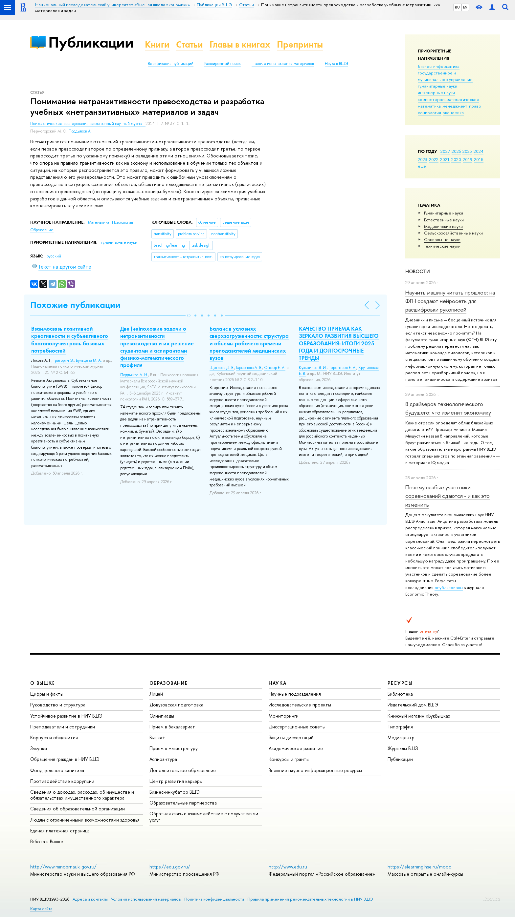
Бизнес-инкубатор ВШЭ (174, 792)
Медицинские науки (443, 226)
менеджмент (454, 106)
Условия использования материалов (146, 899)
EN (465, 7)
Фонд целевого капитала (57, 770)
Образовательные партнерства (183, 803)
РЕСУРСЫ (400, 683)
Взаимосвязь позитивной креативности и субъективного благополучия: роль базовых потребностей (69, 339)
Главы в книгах (240, 44)
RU (457, 7)
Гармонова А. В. (249, 367)
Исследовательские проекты (300, 705)
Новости (417, 271)
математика (429, 106)
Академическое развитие (296, 748)
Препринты (300, 44)
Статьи (189, 44)
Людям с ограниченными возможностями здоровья (85, 820)
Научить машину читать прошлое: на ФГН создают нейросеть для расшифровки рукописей (450, 301)
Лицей (156, 694)
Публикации (90, 42)
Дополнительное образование (182, 770)
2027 (445, 151)
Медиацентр (401, 737)
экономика (453, 112)
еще (422, 166)
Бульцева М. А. (89, 360)
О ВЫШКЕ (42, 683)
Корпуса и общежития (54, 737)
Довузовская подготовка (176, 705)
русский (54, 256)
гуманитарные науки (437, 86)
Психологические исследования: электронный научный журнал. (88, 123)
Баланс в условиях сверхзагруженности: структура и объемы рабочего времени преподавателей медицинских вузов (249, 343)
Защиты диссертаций (291, 737)
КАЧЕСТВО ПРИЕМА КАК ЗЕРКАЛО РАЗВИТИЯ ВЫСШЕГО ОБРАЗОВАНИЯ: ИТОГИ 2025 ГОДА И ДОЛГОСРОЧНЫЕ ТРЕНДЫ (339, 343)
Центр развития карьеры (176, 781)
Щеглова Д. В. (222, 367)
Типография (400, 726)
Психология (122, 222)
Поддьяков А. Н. (83, 131)
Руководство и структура (57, 705)
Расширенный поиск (222, 63)
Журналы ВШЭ (403, 748)
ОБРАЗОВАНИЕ (168, 683)
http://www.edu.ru (288, 867)
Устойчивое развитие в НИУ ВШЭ (66, 716)
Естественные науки (444, 220)
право (475, 106)
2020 (456, 159)
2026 (456, 151)
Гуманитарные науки (443, 213)
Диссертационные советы (297, 726)
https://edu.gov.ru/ (169, 867)
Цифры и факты (46, 694)
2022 (433, 159)
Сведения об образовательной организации (77, 808)
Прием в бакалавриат (172, 726)
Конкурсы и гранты (289, 759)
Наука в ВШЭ (336, 63)
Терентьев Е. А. (342, 367)
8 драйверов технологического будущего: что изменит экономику (448, 408)
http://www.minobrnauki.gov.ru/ (63, 867)
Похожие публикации (75, 305)
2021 (445, 159)
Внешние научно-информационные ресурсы (315, 770)
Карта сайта (41, 908)
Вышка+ (157, 737)
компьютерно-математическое (448, 99)
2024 (478, 151)
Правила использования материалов (283, 63)
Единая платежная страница (60, 830)
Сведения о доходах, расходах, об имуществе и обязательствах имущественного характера (82, 795)
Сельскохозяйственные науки (453, 233)
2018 (478, 159)
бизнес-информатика (438, 66)
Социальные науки (442, 239)
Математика (99, 222)
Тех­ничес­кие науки (442, 246)
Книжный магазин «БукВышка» (419, 716)
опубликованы (449, 587)
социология (429, 112)
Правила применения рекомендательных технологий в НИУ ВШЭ (310, 899)
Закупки (38, 748)
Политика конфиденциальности (214, 899)
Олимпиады (161, 716)
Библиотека (400, 694)
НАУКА (278, 683)
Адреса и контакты (90, 899)
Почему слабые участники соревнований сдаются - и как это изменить (447, 495)
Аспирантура (163, 759)
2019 (467, 159)
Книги (157, 44)
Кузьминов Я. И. (313, 367)
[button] (189, 315)
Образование (42, 230)
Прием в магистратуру (173, 748)
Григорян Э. (64, 360)
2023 (422, 159)
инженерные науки (436, 92)
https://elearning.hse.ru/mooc (419, 867)
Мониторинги (284, 716)
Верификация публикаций (170, 63)
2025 (467, 151)
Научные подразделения (295, 694)
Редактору (491, 898)
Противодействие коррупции (62, 781)
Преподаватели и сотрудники (62, 726)
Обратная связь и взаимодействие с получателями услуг (203, 816)
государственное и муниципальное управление (445, 76)
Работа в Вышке (46, 841)
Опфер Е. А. (274, 367)
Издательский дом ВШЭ (413, 705)
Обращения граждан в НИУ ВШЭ (65, 759)
